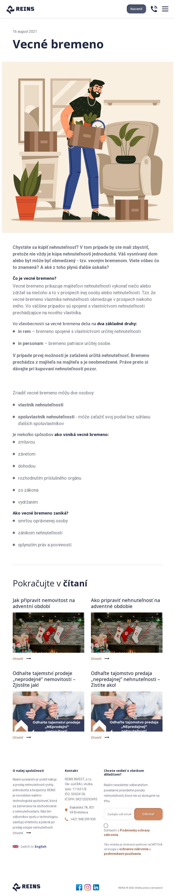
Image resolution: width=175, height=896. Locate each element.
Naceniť (136, 9)
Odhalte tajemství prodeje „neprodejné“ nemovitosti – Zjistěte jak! (44, 679)
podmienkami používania (122, 853)
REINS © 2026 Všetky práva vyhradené (141, 887)
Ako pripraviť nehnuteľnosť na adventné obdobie (126, 603)
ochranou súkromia (133, 849)
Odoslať (148, 814)
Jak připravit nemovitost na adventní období (44, 603)
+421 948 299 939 (83, 819)
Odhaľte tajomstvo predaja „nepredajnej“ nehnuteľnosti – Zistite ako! (126, 679)
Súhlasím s (127, 832)
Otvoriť (18, 659)
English (40, 846)
